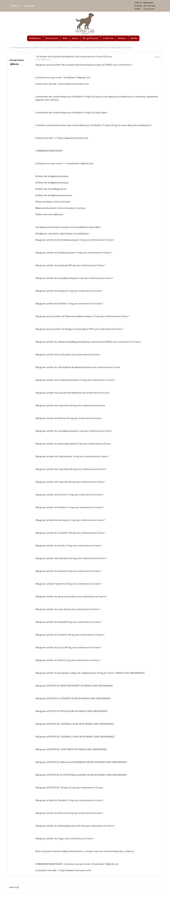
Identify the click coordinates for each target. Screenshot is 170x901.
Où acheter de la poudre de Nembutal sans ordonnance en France (99, 47)
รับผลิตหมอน (35, 38)
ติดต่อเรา (122, 38)
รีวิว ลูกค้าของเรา (90, 38)
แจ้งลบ (157, 56)
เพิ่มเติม (133, 38)
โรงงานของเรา (52, 38)
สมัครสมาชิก (29, 5)
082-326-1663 (149, 6)
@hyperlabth (148, 2)
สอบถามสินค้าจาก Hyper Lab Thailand (44, 47)
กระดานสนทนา (16, 47)
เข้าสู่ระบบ (14, 5)
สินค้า (65, 38)
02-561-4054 (148, 9)
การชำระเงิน (108, 38)
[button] (142, 38)
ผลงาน (75, 38)
